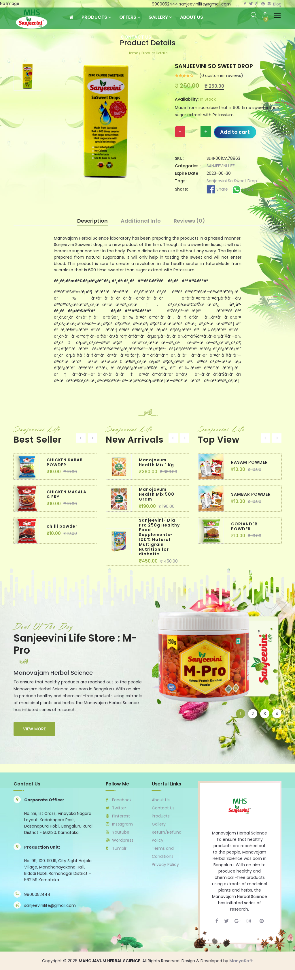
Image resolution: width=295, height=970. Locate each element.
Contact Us (136, 37)
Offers (129, 17)
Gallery (160, 17)
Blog (277, 4)
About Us (191, 17)
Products (96, 17)
